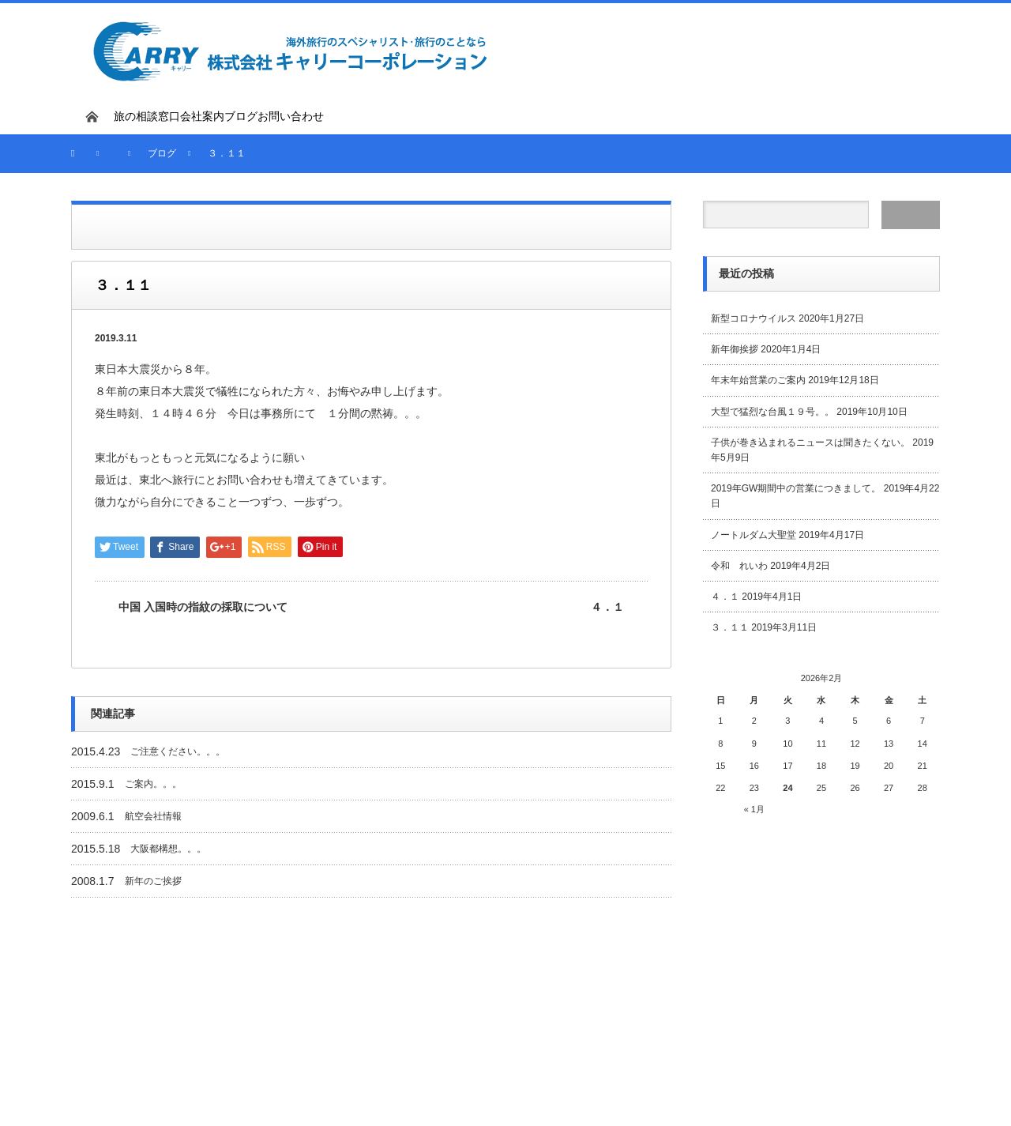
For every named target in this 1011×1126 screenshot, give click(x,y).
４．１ (607, 607)
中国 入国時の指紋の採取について (203, 607)
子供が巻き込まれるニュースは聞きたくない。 (810, 442)
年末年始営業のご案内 (758, 380)
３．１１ (730, 627)
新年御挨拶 (734, 349)
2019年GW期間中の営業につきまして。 (796, 488)
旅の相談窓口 (147, 116)
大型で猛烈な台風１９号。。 (772, 411)
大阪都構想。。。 (168, 848)
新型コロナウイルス (753, 318)
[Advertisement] (755, 49)
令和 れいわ (739, 565)
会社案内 (202, 116)
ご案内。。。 (153, 783)
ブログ (240, 116)
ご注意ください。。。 (177, 751)
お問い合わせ (290, 116)
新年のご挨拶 (153, 881)
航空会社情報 (153, 816)
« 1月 (754, 809)
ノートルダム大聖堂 (753, 534)
